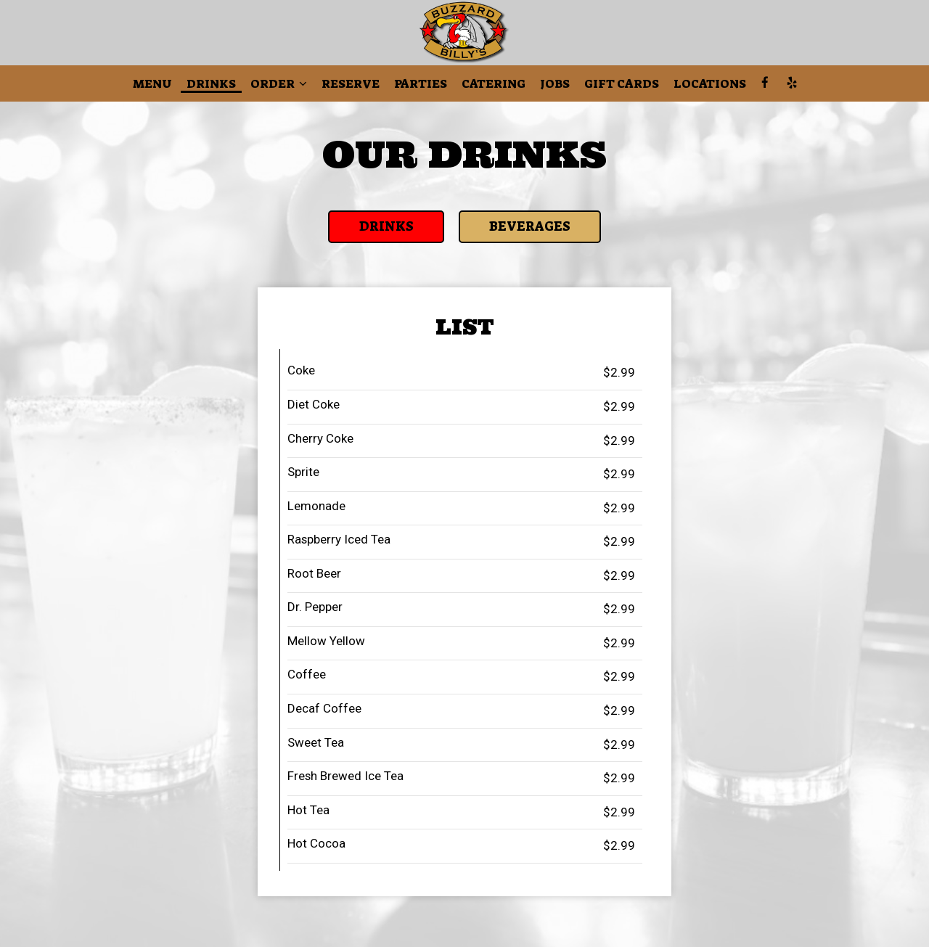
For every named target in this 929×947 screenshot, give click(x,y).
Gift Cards (621, 83)
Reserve (351, 83)
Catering (493, 83)
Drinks (211, 83)
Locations (710, 83)
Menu (152, 83)
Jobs (555, 83)
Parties (420, 83)
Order (278, 83)
